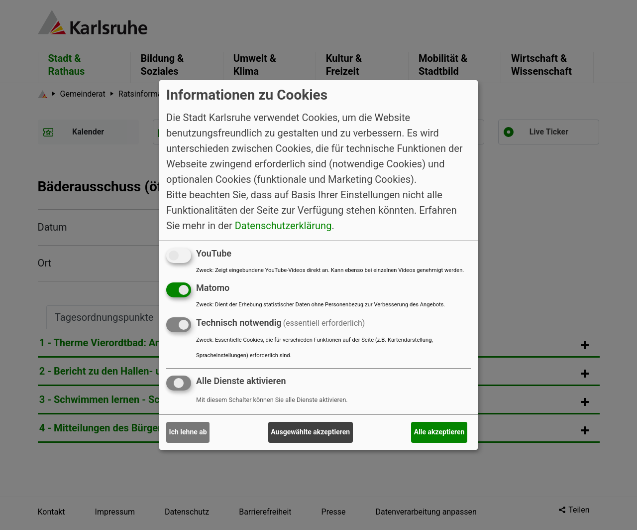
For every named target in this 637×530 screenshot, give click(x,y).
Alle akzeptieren (439, 432)
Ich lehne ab (188, 432)
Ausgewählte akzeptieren (310, 432)
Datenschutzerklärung (283, 225)
